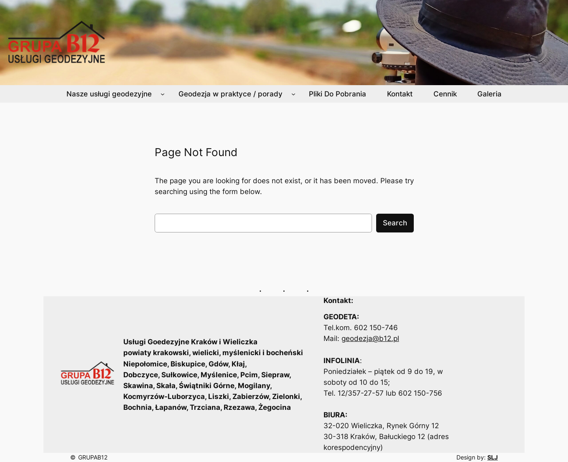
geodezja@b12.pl (370, 338)
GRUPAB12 (92, 457)
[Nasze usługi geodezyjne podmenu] (162, 94)
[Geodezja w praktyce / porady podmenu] (293, 94)
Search (395, 223)
